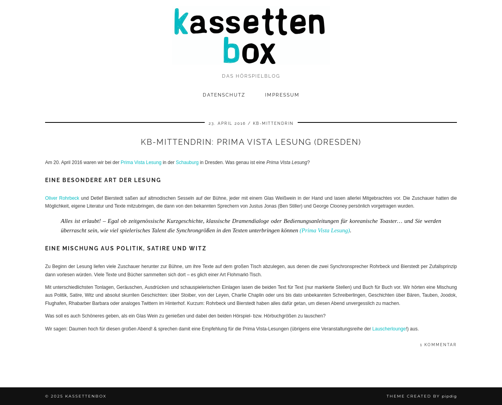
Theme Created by (422, 396)
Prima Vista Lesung (141, 162)
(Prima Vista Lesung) (325, 230)
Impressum (282, 95)
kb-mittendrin (273, 123)
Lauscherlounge (389, 329)
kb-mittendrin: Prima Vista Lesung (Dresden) (251, 142)
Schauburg (187, 162)
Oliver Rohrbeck (62, 198)
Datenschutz (224, 95)
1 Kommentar (438, 345)
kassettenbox (86, 396)
